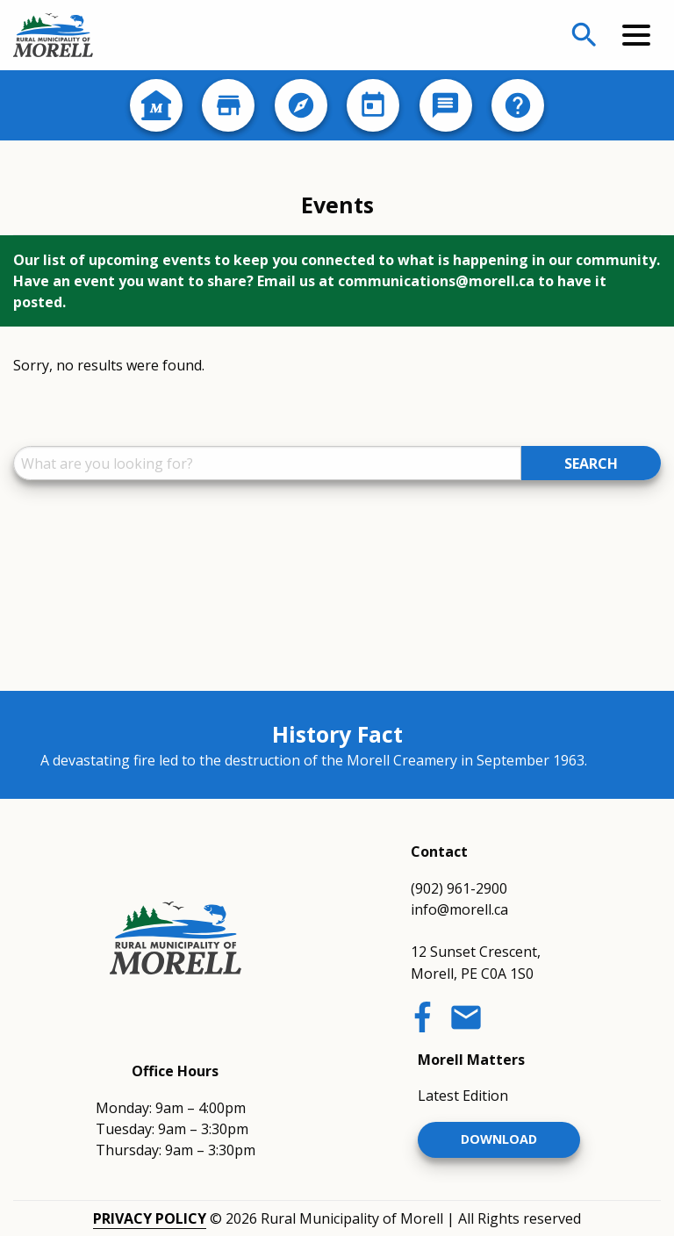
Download (499, 1139)
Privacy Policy (149, 1218)
